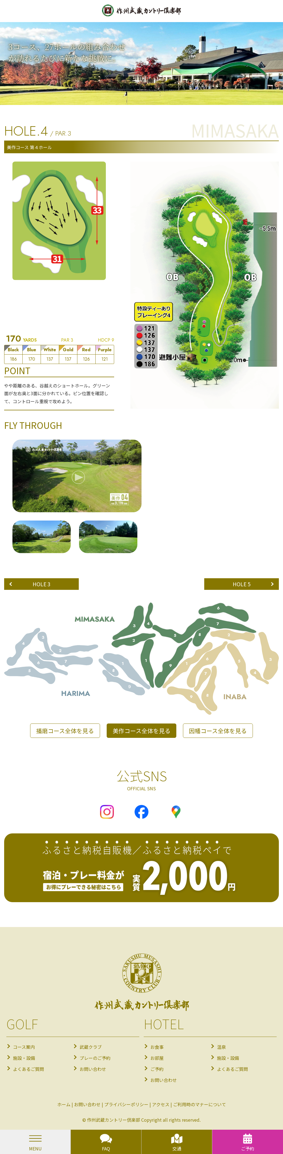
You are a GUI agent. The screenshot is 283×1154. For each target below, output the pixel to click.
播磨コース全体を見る (65, 731)
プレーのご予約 (95, 1058)
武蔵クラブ (91, 1047)
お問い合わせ (93, 1069)
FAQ (106, 1142)
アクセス (160, 1104)
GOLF (22, 1023)
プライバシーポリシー (126, 1104)
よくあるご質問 (28, 1069)
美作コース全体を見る (142, 731)
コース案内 (24, 1047)
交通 (177, 1142)
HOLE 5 (242, 584)
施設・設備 (24, 1058)
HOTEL (164, 1023)
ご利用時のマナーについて (199, 1104)
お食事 (157, 1047)
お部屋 (157, 1058)
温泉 (221, 1047)
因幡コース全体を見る (218, 731)
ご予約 (157, 1069)
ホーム (63, 1104)
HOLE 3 (42, 584)
